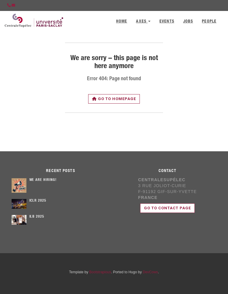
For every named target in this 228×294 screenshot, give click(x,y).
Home (121, 22)
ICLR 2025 (38, 201)
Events (166, 22)
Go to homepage (114, 99)
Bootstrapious (100, 272)
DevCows (150, 272)
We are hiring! (43, 180)
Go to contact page (167, 208)
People (209, 22)
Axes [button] (143, 22)
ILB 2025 (37, 217)
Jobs (188, 22)
